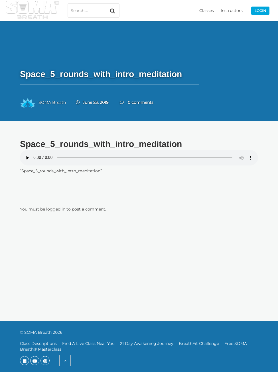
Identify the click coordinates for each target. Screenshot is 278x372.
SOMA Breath (52, 102)
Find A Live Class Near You (88, 343)
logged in (55, 209)
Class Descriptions (38, 343)
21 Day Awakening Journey (146, 343)
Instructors (232, 10)
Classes (206, 10)
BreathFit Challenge (199, 343)
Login (260, 11)
